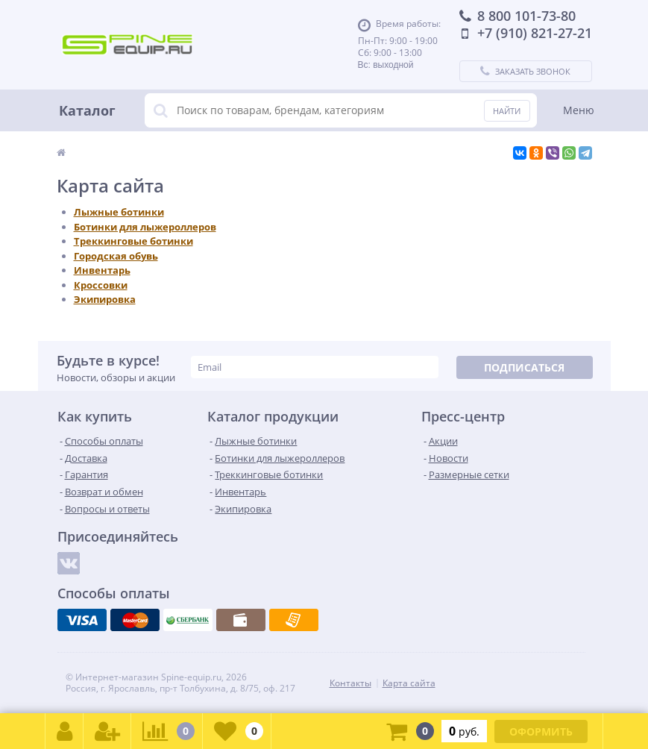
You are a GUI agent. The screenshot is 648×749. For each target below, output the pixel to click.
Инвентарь (102, 270)
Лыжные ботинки (119, 212)
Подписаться (524, 367)
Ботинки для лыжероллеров (145, 227)
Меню (578, 110)
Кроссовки (101, 285)
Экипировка (105, 299)
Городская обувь (116, 256)
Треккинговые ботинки (133, 241)
